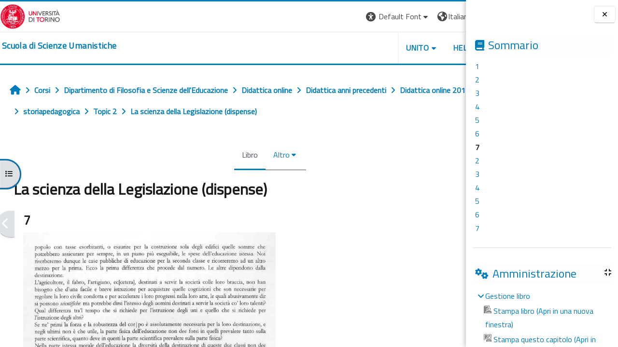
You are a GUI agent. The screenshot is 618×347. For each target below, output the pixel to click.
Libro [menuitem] (217, 154)
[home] (59, 45)
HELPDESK (407, 47)
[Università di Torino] (30, 15)
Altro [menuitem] (249, 154)
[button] (333, 16)
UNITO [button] (353, 47)
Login (449, 16)
